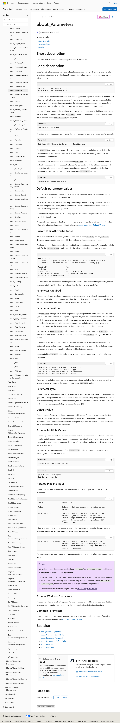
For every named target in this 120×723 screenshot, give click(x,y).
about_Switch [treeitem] (14, 290)
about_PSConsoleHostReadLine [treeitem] (19, 49)
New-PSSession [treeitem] (13, 532)
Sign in (115, 3)
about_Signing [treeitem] (15, 269)
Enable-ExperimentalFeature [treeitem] (17, 422)
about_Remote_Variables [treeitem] (18, 213)
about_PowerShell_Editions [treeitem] (19, 125)
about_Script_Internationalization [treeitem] (19, 245)
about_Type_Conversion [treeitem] (18, 323)
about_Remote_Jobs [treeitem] (17, 191)
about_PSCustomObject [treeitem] (18, 55)
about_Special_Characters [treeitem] (19, 277)
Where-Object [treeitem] (13, 657)
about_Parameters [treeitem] (16, 90)
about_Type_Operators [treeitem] (18, 327)
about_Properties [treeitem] (16, 144)
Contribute (39, 721)
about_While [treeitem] (14, 367)
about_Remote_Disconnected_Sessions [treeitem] (19, 185)
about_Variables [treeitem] (15, 354)
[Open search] (109, 3)
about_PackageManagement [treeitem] (19, 76)
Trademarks (93, 721)
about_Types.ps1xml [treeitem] (16, 331)
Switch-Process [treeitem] (13, 622)
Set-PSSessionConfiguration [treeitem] (18, 606)
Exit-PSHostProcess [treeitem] (15, 445)
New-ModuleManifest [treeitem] (15, 524)
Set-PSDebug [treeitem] (13, 602)
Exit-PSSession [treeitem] (13, 449)
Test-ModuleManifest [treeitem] (15, 631)
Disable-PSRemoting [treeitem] (15, 407)
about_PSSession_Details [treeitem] (18, 67)
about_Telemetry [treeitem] (15, 298)
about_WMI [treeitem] (14, 358)
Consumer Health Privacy (64, 721)
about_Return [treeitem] (14, 225)
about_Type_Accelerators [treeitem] (18, 319)
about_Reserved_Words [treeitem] (18, 221)
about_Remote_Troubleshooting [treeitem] (19, 207)
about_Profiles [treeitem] (15, 136)
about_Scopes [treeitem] (15, 236)
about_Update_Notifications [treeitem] (19, 340)
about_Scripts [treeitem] (14, 251)
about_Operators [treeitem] (16, 39)
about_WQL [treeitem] (14, 363)
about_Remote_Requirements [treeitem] (19, 200)
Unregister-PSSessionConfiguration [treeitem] (16, 643)
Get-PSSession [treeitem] (13, 491)
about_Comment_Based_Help (52, 635)
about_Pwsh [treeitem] (14, 152)
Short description (44, 41)
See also (41, 47)
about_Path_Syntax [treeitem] (16, 105)
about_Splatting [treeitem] (15, 282)
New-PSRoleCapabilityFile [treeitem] (17, 528)
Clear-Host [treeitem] (12, 390)
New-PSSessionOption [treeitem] (16, 543)
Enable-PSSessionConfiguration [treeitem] (16, 431)
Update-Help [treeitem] (12, 649)
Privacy (48, 721)
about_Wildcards (47, 647)
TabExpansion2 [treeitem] (13, 627)
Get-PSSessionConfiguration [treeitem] (18, 499)
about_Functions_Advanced (52, 638)
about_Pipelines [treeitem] (15, 116)
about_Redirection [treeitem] (16, 160)
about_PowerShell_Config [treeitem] (18, 121)
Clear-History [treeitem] (12, 386)
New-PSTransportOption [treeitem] (16, 547)
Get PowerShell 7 (110, 9)
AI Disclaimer (6, 721)
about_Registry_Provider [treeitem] (18, 169)
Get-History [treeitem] (12, 474)
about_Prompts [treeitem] (15, 140)
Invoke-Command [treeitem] (14, 511)
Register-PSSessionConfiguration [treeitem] (16, 580)
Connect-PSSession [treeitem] (15, 394)
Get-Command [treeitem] (13, 462)
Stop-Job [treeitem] (11, 618)
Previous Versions (20, 721)
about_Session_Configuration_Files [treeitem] (19, 256)
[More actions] (112, 17)
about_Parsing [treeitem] (15, 101)
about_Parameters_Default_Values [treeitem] (19, 95)
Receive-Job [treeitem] (12, 563)
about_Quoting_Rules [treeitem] (17, 156)
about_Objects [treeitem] (15, 28)
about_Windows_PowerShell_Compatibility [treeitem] (19, 376)
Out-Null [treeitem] (11, 559)
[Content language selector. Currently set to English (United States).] (12, 716)
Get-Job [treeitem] (11, 478)
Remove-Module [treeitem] (14, 589)
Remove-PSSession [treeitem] (14, 594)
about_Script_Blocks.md (87, 588)
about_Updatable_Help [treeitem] (18, 335)
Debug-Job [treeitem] (12, 398)
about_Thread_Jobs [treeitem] (16, 302)
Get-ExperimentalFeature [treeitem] (16, 466)
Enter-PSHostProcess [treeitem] (15, 437)
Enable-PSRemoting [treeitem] (15, 426)
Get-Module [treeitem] (12, 482)
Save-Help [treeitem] (11, 598)
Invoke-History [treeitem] (13, 515)
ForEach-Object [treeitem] (13, 458)
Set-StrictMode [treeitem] (13, 610)
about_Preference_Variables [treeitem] (19, 130)
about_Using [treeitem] (14, 346)
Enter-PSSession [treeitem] (13, 441)
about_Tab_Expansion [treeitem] (17, 294)
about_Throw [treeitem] (14, 306)
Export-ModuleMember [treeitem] (16, 453)
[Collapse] (27, 15)
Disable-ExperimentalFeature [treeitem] (18, 403)
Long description (44, 44)
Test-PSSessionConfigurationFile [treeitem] (17, 636)
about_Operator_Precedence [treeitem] (19, 34)
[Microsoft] (4, 3)
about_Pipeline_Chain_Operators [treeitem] (19, 111)
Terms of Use (81, 721)
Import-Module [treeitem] (13, 507)
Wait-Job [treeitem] (11, 653)
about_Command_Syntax (51, 631)
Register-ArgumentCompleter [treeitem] (15, 573)
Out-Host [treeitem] (11, 555)
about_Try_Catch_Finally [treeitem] (18, 315)
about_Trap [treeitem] (14, 310)
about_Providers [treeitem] (15, 148)
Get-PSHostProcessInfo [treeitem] (16, 486)
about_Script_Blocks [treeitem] (17, 240)
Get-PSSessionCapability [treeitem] (16, 495)
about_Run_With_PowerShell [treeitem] (19, 230)
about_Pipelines (47, 644)
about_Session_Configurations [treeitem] (19, 263)
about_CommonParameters (72, 619)
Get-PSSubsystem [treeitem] (14, 503)
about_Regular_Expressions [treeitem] (19, 174)
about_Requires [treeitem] (15, 217)
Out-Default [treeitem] (12, 551)
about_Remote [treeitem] (15, 180)
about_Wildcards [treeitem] (15, 371)
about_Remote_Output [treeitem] (18, 195)
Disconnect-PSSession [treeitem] (16, 418)
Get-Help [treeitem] (11, 470)
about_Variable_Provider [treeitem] (18, 350)
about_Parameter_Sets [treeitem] (17, 86)
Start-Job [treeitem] (11, 614)
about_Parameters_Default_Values (91, 225)
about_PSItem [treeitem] (15, 59)
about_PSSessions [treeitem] (16, 71)
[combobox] (15, 20)
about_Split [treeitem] (14, 286)
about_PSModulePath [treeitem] (17, 63)
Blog (29, 721)
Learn (39, 17)
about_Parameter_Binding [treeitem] (19, 82)
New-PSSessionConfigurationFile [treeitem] (17, 537)
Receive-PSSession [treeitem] (14, 567)
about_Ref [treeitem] (13, 165)
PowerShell (48, 17)
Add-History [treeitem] (12, 382)
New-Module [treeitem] (12, 519)
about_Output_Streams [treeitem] (18, 44)
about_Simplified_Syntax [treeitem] (18, 273)
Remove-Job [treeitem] (12, 585)
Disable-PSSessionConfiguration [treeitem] (16, 412)
